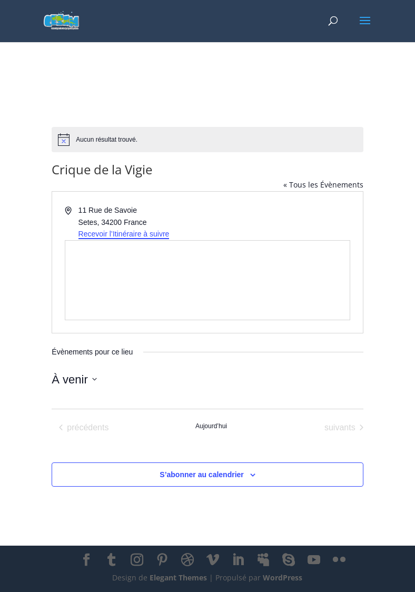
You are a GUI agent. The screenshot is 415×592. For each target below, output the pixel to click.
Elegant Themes (178, 578)
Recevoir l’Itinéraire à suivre (124, 234)
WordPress (282, 578)
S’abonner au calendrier (202, 474)
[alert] (207, 139)
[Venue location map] (207, 280)
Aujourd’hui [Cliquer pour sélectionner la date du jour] (211, 426)
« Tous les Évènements (323, 185)
